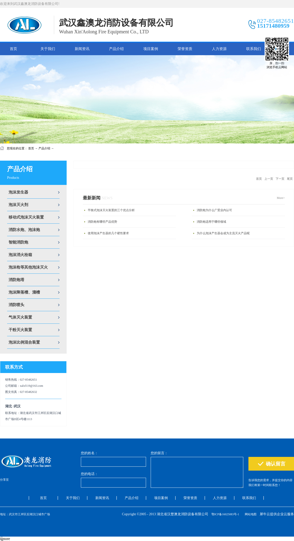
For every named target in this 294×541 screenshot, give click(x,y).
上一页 (268, 178)
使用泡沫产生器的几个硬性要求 (108, 233)
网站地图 (250, 514)
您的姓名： (89, 453)
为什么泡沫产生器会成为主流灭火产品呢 (223, 233)
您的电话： (89, 474)
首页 (13, 49)
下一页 (280, 178)
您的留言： (159, 453)
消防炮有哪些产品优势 (102, 221)
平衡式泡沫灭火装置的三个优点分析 (111, 210)
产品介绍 (44, 148)
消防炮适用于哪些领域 (211, 221)
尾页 (290, 178)
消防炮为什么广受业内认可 (214, 210)
